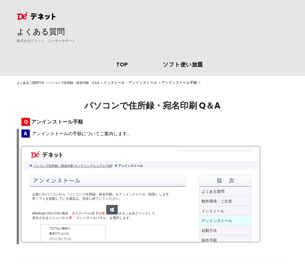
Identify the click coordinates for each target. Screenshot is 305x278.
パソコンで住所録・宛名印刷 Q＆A (82, 82)
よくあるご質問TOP (33, 82)
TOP (122, 64)
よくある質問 (43, 31)
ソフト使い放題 (183, 64)
